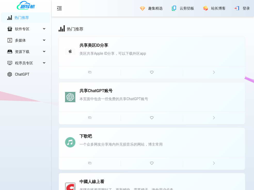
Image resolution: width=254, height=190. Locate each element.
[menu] (25, 46)
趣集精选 (155, 8)
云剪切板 (187, 8)
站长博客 (218, 8)
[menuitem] (25, 17)
